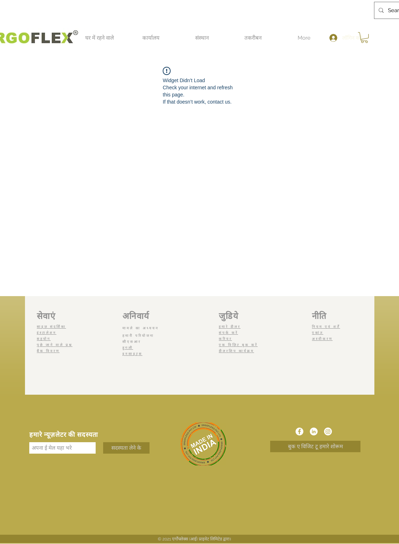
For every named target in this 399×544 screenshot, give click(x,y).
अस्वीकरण (322, 339)
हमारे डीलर (230, 327)
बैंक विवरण (48, 351)
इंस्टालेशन (46, 333)
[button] (99, 38)
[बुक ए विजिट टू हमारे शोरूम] (315, 446)
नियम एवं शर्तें (326, 327)
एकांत (317, 333)
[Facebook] (299, 431)
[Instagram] (328, 431)
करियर (225, 339)
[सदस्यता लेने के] (126, 448)
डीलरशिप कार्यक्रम (236, 351)
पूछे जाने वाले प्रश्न (54, 345)
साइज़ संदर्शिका (51, 327)
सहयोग (44, 339)
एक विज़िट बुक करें (238, 345)
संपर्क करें (228, 333)
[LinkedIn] (314, 431)
